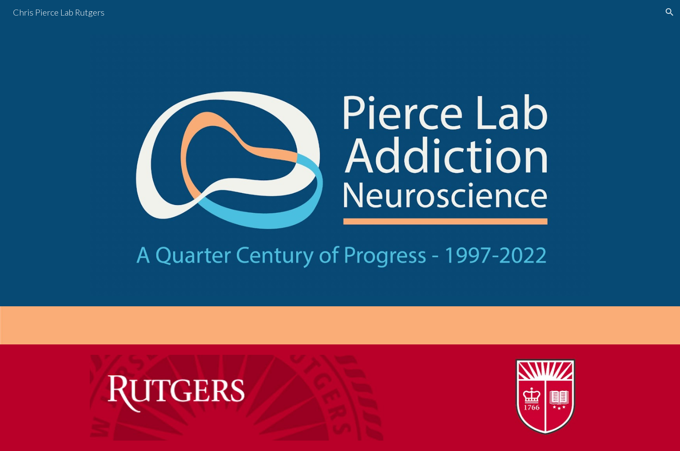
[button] (669, 12)
